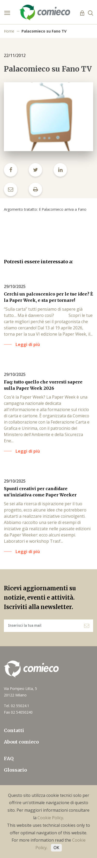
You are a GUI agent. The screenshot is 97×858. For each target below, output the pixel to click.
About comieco (21, 742)
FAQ (9, 758)
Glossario (15, 770)
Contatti (14, 730)
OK (56, 847)
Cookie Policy (50, 818)
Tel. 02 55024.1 (16, 705)
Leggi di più (28, 344)
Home (9, 31)
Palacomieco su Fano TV (43, 31)
